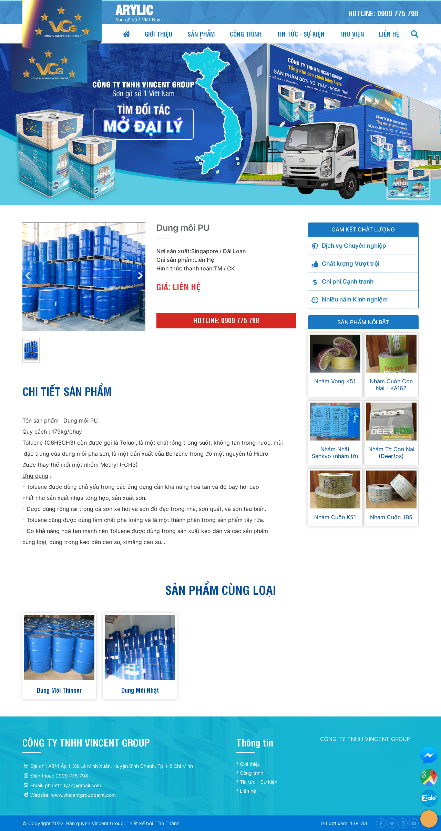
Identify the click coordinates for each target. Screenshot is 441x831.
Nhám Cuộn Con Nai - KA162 (391, 385)
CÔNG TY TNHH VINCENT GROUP (365, 738)
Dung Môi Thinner (59, 689)
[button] (140, 276)
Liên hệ (389, 33)
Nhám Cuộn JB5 (391, 517)
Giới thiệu (159, 33)
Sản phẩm (201, 33)
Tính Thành (167, 823)
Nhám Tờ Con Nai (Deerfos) (391, 452)
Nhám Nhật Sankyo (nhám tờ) (335, 452)
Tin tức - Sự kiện (301, 33)
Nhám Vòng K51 (335, 381)
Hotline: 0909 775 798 (383, 13)
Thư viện (351, 33)
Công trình (246, 33)
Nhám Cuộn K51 (335, 517)
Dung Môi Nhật (140, 689)
